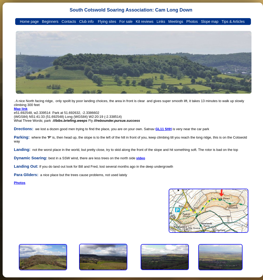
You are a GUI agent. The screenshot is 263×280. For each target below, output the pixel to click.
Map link (21, 109)
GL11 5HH (163, 129)
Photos (19, 183)
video (140, 158)
